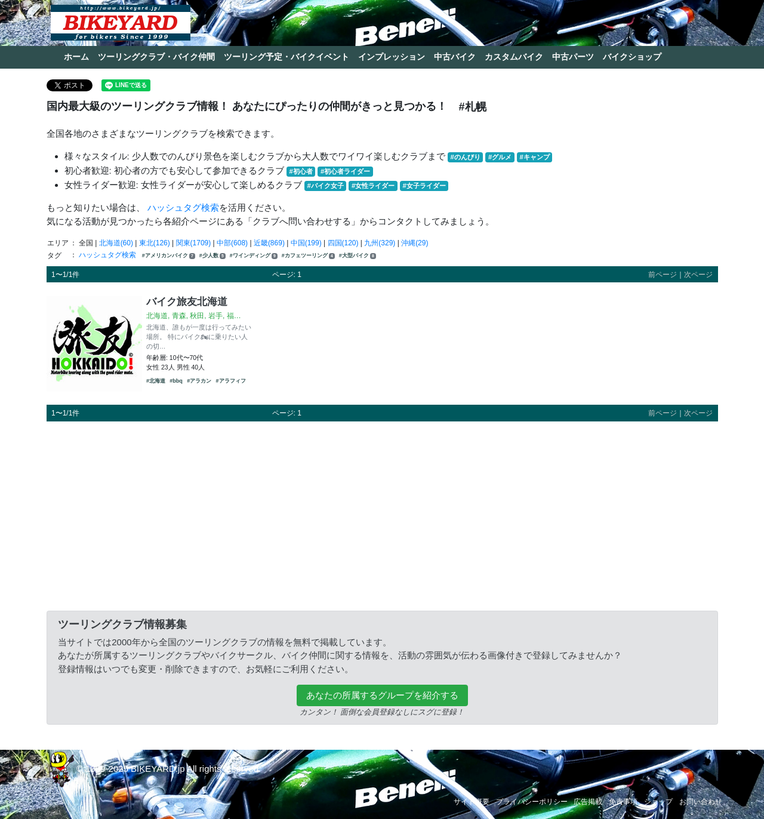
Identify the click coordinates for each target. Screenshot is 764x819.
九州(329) (379, 243)
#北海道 (155, 381)
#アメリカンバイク (168, 256)
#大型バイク (357, 256)
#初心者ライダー (345, 171)
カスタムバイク (514, 56)
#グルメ (500, 157)
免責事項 (623, 802)
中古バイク (455, 56)
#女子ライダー (423, 185)
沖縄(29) (414, 243)
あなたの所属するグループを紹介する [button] (382, 695)
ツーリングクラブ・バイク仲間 (156, 56)
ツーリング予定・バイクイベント (286, 56)
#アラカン (199, 381)
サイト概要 (471, 802)
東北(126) (154, 243)
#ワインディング (254, 256)
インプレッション (391, 56)
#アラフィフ (231, 381)
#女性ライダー (373, 185)
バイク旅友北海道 (186, 301)
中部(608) (232, 243)
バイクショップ (632, 56)
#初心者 (301, 171)
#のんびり (465, 157)
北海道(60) (116, 243)
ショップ (658, 802)
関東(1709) (193, 243)
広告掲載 (588, 802)
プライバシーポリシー (532, 802)
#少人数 (212, 256)
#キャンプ (534, 157)
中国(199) (306, 243)
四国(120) (343, 243)
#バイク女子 (325, 185)
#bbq (176, 381)
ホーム (76, 56)
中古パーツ (573, 56)
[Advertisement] (382, 514)
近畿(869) (269, 243)
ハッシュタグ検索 (183, 207)
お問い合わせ (700, 802)
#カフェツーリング (308, 256)
